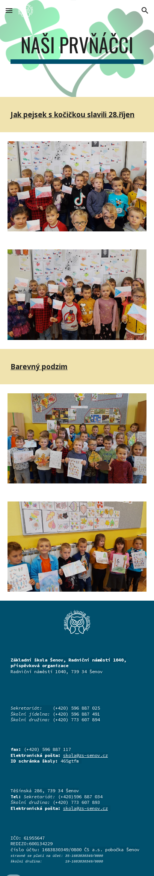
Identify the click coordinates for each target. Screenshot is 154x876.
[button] (9, 10)
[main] (77, 48)
